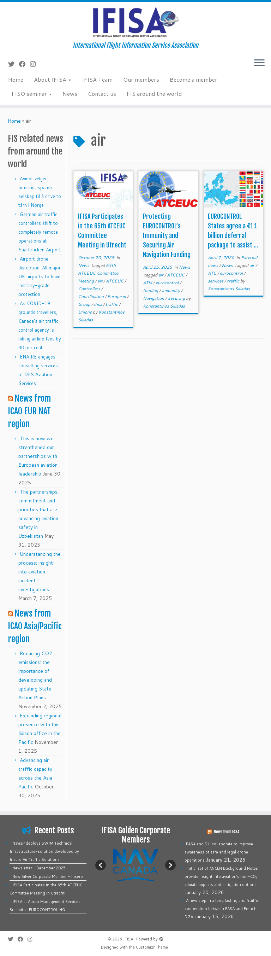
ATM (148, 283)
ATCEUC (115, 281)
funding (151, 290)
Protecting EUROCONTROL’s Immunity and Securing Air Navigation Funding (167, 235)
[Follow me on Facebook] (24, 64)
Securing (177, 298)
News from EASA (226, 831)
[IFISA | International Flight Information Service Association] (135, 21)
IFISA (128, 939)
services (216, 281)
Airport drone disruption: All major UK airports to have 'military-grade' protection (39, 276)
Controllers (89, 289)
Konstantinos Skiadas (164, 306)
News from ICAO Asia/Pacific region (35, 626)
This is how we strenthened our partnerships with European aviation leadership (38, 456)
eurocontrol (168, 283)
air (100, 281)
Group (84, 304)
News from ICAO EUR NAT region (29, 411)
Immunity (171, 290)
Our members (141, 79)
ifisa (98, 304)
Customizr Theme (152, 947)
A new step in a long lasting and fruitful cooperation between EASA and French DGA (222, 909)
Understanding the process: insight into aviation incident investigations (39, 571)
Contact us (102, 93)
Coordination (91, 296)
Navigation (154, 298)
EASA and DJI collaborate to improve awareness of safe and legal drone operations (219, 852)
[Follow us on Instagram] (35, 64)
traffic (112, 304)
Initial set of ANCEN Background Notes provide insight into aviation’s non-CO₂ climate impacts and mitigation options (221, 876)
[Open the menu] (259, 63)
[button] (100, 865)
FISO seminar (32, 93)
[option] (135, 865)
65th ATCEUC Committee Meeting (98, 273)
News (69, 93)
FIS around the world (154, 93)
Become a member (193, 79)
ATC (212, 273)
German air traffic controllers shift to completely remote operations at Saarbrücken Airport (39, 232)
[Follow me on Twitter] (13, 64)
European (117, 296)
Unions (85, 312)
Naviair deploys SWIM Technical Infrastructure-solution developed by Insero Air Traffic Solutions (44, 851)
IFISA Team (97, 79)
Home (15, 79)
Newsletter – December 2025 (39, 868)
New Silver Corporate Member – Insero (47, 876)
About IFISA (52, 79)
